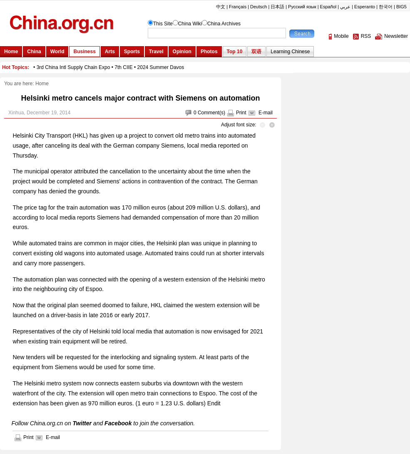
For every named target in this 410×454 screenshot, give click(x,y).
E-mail (265, 113)
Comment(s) (211, 113)
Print (241, 113)
